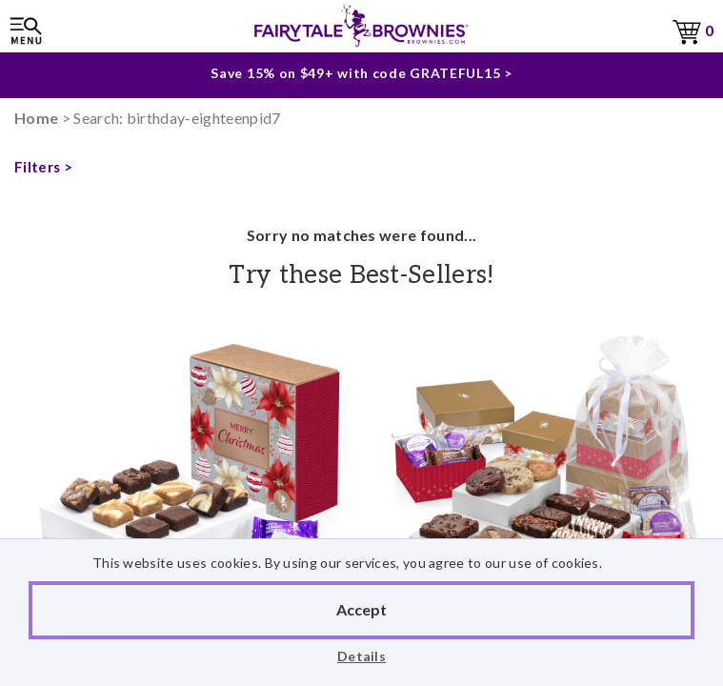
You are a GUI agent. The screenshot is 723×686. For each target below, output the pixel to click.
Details (361, 656)
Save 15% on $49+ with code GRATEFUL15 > (361, 70)
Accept (361, 609)
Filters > (43, 166)
